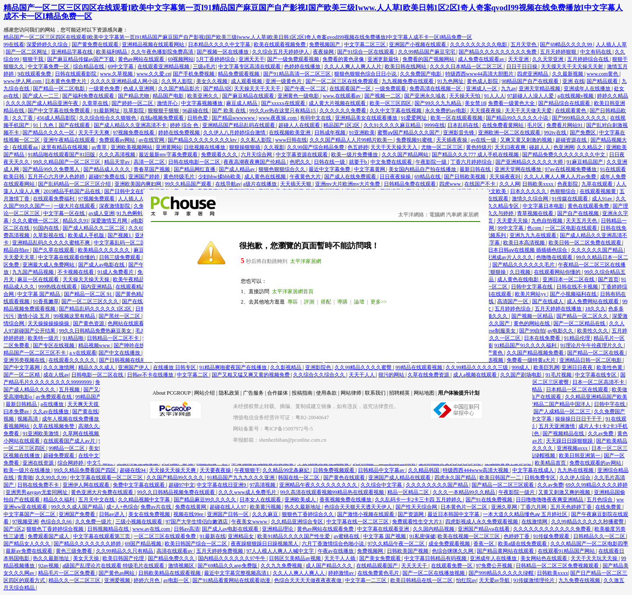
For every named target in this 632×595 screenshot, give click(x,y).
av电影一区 (176, 580)
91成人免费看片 (116, 272)
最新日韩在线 (476, 169)
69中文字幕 (121, 66)
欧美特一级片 (44, 338)
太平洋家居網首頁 (292, 291)
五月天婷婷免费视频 (220, 551)
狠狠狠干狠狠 (164, 111)
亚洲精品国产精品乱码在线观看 (239, 125)
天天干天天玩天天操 (595, 558)
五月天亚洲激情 (557, 426)
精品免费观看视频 (239, 74)
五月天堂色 (524, 44)
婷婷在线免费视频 (179, 133)
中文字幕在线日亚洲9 (222, 485)
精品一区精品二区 (408, 492)
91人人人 (494, 96)
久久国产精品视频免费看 (536, 353)
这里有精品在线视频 (65, 147)
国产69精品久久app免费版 (228, 566)
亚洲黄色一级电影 (299, 96)
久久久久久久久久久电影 (479, 44)
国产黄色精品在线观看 (142, 294)
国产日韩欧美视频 (465, 177)
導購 (342, 302)
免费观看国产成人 (49, 536)
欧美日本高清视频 (524, 243)
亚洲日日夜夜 (578, 367)
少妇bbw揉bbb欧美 (220, 177)
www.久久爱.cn (154, 74)
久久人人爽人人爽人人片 (353, 66)
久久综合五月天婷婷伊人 (281, 52)
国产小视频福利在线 (574, 294)
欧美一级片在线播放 (27, 470)
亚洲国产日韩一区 (228, 514)
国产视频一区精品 (532, 316)
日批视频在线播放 (205, 147)
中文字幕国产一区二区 (30, 514)
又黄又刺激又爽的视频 (564, 492)
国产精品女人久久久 (27, 544)
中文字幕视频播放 (202, 103)
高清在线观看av (175, 551)
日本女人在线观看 (260, 500)
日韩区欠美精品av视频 (295, 558)
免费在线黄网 (191, 507)
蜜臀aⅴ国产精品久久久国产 (409, 133)
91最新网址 (107, 111)
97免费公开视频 (495, 566)
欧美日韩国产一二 (500, 478)
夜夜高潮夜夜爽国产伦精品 (255, 162)
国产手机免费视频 (194, 74)
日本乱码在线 (463, 125)
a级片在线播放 (260, 184)
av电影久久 (561, 331)
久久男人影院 (177, 81)
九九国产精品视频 (33, 272)
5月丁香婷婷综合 (216, 59)
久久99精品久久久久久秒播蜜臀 (588, 522)
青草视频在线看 (536, 213)
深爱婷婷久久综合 (47, 44)
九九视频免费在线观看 (408, 81)
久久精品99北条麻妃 (286, 470)
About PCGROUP (172, 393)
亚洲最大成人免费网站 (49, 265)
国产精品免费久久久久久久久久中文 (564, 155)
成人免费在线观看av (481, 59)
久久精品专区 (504, 206)
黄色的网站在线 (532, 323)
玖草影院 (134, 111)
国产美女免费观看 (380, 558)
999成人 (521, 367)
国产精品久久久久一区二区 (490, 338)
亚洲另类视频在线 (24, 360)
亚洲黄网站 (169, 147)
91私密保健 (422, 536)
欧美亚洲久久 (203, 96)
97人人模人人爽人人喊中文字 (280, 551)
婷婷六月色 (147, 580)
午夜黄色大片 (306, 177)
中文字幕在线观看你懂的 (67, 257)
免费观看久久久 (220, 155)
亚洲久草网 (504, 507)
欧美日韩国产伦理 (123, 558)
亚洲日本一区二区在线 (569, 279)
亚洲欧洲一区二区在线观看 (510, 133)
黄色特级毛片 (179, 177)
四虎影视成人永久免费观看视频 (482, 522)
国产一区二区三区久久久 (90, 301)
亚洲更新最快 (383, 59)
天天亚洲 (519, 59)
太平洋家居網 (305, 261)
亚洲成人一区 (482, 88)
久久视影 (274, 147)
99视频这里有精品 (75, 316)
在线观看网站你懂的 (558, 272)
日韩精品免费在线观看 (410, 184)
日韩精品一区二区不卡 (113, 338)
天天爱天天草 (19, 257)
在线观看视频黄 (598, 191)
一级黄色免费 (105, 88)
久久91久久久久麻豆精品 (393, 125)
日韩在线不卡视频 (577, 287)
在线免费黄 (608, 507)
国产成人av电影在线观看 (231, 529)
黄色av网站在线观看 (142, 59)
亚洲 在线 (573, 81)
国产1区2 (13, 529)
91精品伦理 (577, 338)
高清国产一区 (513, 301)
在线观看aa (25, 147)
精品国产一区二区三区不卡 (35, 353)
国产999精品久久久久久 (580, 118)
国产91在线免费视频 (490, 500)
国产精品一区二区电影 (59, 88)
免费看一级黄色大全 (512, 103)
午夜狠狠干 (247, 470)
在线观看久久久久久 (72, 360)
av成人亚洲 (101, 213)
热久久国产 (497, 323)
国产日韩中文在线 (125, 191)
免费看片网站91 (565, 125)
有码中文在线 (316, 118)
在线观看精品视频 (136, 287)
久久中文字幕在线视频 (396, 111)
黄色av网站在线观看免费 (326, 529)
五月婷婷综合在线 (588, 59)
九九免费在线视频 (580, 580)
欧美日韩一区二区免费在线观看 (585, 243)
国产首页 (608, 279)
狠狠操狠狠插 (245, 147)
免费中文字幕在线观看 (139, 485)
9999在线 (434, 125)
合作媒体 (277, 393)
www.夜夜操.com (278, 118)
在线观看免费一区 (452, 566)
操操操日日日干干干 (579, 419)
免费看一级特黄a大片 (532, 360)
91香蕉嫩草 (46, 301)
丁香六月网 (534, 507)
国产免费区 (583, 133)
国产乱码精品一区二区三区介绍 (75, 184)
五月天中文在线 (97, 500)
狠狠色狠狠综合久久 (282, 169)
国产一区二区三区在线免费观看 (343, 81)
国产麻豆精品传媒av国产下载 (81, 59)
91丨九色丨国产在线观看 (62, 125)
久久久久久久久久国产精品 (437, 485)
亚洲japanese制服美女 (492, 331)
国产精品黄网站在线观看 (506, 551)
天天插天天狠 (296, 184)
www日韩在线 (291, 140)
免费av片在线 (156, 507)
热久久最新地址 (303, 507)
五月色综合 (600, 500)
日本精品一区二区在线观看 (578, 389)
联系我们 (375, 393)
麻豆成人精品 (242, 103)
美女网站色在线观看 (544, 558)
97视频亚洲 (25, 522)
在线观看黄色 (571, 111)
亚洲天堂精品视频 (540, 88)
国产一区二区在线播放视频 (434, 573)
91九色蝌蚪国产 (135, 213)
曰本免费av (16, 411)
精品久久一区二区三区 (75, 580)
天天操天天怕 (465, 96)
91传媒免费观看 (552, 536)
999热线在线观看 (58, 287)
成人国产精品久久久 (330, 566)
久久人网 (509, 184)
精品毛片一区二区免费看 (67, 573)
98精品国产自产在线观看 (530, 81)
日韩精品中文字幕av (381, 470)
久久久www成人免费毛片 (248, 492)
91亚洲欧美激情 (41, 433)
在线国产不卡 (480, 184)
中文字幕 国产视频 (385, 536)
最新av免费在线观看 (29, 551)
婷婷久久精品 (612, 96)
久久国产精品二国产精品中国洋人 (552, 404)
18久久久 (595, 309)
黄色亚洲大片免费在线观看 (102, 492)
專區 (292, 302)
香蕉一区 (484, 544)
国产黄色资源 (89, 323)
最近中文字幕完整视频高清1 (237, 573)
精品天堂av (117, 162)
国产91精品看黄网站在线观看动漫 (231, 580)
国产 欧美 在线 (229, 111)
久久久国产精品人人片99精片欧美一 (352, 140)
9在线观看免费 (34, 74)
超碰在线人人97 (228, 507)
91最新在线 (213, 536)
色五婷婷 (358, 147)
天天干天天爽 (94, 133)
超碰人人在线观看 (299, 125)
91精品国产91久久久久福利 (526, 345)
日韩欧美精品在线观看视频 (170, 573)
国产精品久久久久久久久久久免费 (498, 52)
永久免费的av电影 (446, 111)
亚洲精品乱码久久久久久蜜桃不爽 (51, 243)
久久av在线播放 (51, 411)
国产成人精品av (237, 169)
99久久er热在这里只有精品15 (283, 111)
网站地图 (424, 393)
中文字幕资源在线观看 (302, 155)
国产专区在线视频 (54, 345)
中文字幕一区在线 (64, 213)
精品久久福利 (59, 500)
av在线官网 (152, 140)
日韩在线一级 (330, 162)
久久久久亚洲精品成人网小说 (124, 81)
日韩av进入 (112, 514)
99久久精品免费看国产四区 (85, 470)
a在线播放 (53, 404)
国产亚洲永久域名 (425, 96)
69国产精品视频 (144, 544)
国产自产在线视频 (578, 213)
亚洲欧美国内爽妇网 (139, 184)
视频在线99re (188, 514)
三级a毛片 (204, 66)
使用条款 (326, 393)
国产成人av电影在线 (102, 265)
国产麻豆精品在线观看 (248, 96)
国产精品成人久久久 (107, 169)
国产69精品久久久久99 (566, 44)
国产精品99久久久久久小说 (517, 118)
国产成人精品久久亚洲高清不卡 (131, 125)
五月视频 (70, 389)
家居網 (471, 215)
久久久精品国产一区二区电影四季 (589, 544)
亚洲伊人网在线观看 (87, 485)
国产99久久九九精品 (439, 103)
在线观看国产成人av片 (69, 441)
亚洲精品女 (241, 536)
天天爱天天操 (513, 221)
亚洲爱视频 (117, 580)
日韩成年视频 (330, 133)
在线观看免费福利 (54, 199)
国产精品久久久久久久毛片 (524, 265)
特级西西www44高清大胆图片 (480, 74)
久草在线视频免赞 (54, 426)
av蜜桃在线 (347, 536)
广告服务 (253, 393)
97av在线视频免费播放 (571, 169)
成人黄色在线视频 (265, 177)
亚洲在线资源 (38, 463)
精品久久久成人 (97, 367)
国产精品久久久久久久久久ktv (203, 140)
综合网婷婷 (71, 463)
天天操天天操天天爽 (173, 470)
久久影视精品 (286, 367)
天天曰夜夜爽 (511, 147)
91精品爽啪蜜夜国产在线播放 (233, 367)
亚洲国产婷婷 (144, 177)
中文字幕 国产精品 (39, 294)
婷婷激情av (341, 573)
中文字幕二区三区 (365, 44)
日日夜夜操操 (396, 177)
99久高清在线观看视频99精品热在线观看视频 (332, 492)
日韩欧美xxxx (538, 184)
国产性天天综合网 (417, 507)
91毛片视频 (559, 375)
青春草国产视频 (152, 169)
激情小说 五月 (34, 316)
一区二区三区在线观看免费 (165, 536)
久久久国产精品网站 (406, 155)
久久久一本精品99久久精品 (464, 492)
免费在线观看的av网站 (595, 463)
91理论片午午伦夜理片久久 (592, 345)
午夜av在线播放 (336, 551)
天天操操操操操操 (49, 323)
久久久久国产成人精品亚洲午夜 (43, 103)
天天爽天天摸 (83, 404)
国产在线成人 (548, 301)
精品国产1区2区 (342, 125)
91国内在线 (46, 228)
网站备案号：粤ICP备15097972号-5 (273, 429)
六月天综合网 (257, 155)
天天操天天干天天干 (258, 88)
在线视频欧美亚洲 (290, 133)
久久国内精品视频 (434, 529)
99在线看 (13, 44)
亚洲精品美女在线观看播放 (367, 118)
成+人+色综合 (122, 507)
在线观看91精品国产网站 (567, 551)
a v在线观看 (82, 353)
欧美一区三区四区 (391, 103)
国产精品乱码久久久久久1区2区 (96, 309)
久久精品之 (590, 147)
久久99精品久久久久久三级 (477, 367)
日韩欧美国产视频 (408, 551)
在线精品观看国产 (377, 566)
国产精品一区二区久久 (583, 316)
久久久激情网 (59, 367)
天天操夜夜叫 (505, 177)
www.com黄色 (603, 74)
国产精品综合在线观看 (564, 103)
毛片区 (535, 125)
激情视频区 (181, 566)
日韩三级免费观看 (120, 257)
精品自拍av (16, 250)
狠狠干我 (33, 59)
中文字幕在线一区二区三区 (358, 522)
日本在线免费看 (543, 338)
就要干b (358, 162)
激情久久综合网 (530, 199)
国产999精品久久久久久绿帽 (502, 573)
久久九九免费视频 (282, 566)
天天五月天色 (582, 221)
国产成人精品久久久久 (30, 389)
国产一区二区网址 (27, 52)
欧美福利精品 (112, 52)
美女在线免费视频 (149, 514)
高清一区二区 (150, 162)
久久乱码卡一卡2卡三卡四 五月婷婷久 (419, 500)
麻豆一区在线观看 (38, 279)
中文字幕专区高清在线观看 (250, 66)
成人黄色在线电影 (518, 279)
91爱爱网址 (414, 118)
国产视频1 (120, 235)
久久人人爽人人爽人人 (299, 573)
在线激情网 (535, 522)
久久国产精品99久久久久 (176, 478)
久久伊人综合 (575, 478)
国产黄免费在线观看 (96, 44)
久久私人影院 (256, 140)
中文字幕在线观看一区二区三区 (107, 478)
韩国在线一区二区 (299, 478)
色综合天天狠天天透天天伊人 (358, 507)
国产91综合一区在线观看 (366, 52)
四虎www (450, 184)
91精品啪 (74, 338)
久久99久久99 (51, 478)
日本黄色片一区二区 (464, 507)
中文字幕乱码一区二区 (120, 243)
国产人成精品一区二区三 (562, 411)
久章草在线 (95, 103)
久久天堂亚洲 (548, 59)
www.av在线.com (151, 529)
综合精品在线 (89, 66)
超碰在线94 (133, 470)
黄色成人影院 (483, 81)
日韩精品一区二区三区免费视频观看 (558, 566)
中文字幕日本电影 (544, 206)
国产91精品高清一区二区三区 (297, 74)
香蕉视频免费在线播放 (346, 500)
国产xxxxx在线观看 (283, 103)
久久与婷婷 (501, 213)
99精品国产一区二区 (99, 397)
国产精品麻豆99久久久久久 (205, 500)
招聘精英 (399, 393)
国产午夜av (141, 265)
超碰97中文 (182, 485)
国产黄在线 (85, 411)
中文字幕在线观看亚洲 (383, 529)
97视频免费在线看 (134, 133)
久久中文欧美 (491, 191)
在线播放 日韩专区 (175, 367)
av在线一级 (484, 140)
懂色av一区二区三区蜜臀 (541, 382)
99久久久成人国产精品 (77, 507)
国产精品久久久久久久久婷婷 (88, 544)
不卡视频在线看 (76, 272)
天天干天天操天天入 (394, 147)
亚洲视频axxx (573, 448)
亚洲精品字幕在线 (72, 52)
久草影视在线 (49, 235)
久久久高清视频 (118, 155)
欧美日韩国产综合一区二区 (196, 544)
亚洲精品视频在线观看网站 (153, 44)
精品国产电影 (169, 96)
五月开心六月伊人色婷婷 (57, 177)
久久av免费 (601, 433)
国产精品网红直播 (195, 169)
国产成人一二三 (41, 96)
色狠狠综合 (563, 191)
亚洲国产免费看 (77, 514)
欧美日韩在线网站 (406, 66)
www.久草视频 (117, 74)
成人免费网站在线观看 (593, 301)
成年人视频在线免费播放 (71, 419)
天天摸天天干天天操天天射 (572, 66)
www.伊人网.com (23, 81)
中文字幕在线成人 (533, 470)
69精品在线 (428, 177)
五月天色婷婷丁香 (571, 507)
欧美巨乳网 (546, 367)
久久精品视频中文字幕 (144, 500)
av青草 (100, 147)
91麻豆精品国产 (585, 162)
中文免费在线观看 (391, 162)
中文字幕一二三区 (366, 580)
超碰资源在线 (571, 140)
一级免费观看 (391, 88)
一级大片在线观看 (75, 206)
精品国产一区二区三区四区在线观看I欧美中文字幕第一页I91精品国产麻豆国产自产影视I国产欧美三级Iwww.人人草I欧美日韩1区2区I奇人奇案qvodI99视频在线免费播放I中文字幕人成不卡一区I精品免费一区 (237, 37)
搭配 (326, 302)
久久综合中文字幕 (382, 485)
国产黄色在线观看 (344, 478)
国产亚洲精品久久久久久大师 (529, 162)
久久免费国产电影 (421, 74)
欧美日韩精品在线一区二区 (422, 580)
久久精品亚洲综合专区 (297, 522)
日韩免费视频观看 (334, 470)
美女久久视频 (212, 81)
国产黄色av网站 (117, 573)
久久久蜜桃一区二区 (36, 221)
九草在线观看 (597, 184)
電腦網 (437, 215)
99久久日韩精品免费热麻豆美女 (96, 331)
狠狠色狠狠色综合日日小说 (366, 74)
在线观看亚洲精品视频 (164, 66)
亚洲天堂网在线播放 (519, 169)
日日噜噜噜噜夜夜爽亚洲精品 (550, 500)
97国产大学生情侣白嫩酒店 (197, 522)
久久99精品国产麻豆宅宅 (427, 52)
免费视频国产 (325, 44)
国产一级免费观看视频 (293, 59)
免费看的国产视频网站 (429, 59)
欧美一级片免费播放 (355, 155)
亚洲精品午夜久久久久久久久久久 (318, 485)
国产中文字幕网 (22, 367)
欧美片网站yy (531, 294)
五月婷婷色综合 (513, 309)
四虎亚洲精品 (533, 74)
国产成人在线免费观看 (350, 177)
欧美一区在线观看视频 (457, 118)
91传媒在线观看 (570, 199)
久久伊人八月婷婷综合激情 (235, 133)
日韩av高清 (186, 529)
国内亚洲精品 (97, 287)
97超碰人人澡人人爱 (531, 96)
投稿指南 (302, 393)
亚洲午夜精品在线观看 (69, 140)
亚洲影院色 (318, 367)
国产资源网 (411, 514)
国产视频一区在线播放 (223, 52)
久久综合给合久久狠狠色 (108, 118)
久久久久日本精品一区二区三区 (467, 66)
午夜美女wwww (249, 522)
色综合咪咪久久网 (453, 551)
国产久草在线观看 (54, 250)
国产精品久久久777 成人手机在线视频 (476, 155)
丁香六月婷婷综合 (471, 162)
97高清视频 (263, 485)
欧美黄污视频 (266, 507)
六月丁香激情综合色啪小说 (333, 544)
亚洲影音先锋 (459, 133)
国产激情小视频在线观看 (366, 514)
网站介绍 (204, 393)
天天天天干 (414, 566)
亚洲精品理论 (278, 529)
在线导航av (228, 184)
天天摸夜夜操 (486, 111)
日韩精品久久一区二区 (599, 536)
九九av (508, 88)
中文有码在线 (596, 52)
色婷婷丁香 (517, 536)
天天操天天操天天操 (87, 279)
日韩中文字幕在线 (532, 287)
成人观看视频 (247, 81)
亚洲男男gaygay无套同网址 (37, 492)
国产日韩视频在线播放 (125, 360)
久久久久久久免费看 (343, 111)
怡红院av (466, 580)
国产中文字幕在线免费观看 (59, 111)
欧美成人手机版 (86, 235)
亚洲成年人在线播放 (588, 88)
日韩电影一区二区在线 (97, 375)
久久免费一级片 (94, 522)
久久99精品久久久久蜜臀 (364, 367)
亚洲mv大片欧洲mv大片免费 (348, 184)
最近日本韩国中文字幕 (454, 514)
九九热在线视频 (576, 470)
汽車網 (454, 215)
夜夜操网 (324, 52)
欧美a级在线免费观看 (523, 544)
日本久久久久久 (529, 191)
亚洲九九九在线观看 (534, 235)
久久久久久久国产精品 (597, 250)
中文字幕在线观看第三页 (102, 536)
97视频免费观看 (97, 199)
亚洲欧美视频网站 (132, 147)
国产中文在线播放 (120, 353)
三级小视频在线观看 (139, 522)
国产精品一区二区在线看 (596, 353)
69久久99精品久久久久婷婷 (596, 485)
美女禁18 (475, 103)
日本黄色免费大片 (66, 81)
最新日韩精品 (22, 404)
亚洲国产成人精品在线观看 (400, 478)
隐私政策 (229, 393)
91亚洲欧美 (362, 133)
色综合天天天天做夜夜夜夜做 (308, 580)
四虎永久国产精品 (455, 478)
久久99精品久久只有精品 (125, 551)
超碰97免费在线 (107, 177)
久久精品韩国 (424, 470)
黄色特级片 (479, 147)
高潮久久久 (91, 426)
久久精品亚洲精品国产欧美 (596, 397)
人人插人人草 (611, 44)
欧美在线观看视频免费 (280, 44)
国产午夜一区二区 (305, 88)
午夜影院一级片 (517, 492)
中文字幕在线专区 (596, 375)
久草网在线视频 (81, 433)
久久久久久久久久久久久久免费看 (552, 529)
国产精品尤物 (134, 96)
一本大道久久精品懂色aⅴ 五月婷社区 (525, 514)
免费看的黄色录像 (343, 59)
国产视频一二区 (383, 96)
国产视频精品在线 (564, 433)
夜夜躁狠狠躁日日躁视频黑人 (265, 544)
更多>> (378, 302)
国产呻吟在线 (130, 345)
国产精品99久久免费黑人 (51, 169)
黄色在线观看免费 (589, 206)
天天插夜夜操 (452, 140)
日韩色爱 (198, 118)
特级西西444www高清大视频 (476, 470)
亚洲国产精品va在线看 (484, 529)
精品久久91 (76, 221)
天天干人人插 (340, 558)
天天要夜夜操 (216, 470)
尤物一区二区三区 (442, 147)
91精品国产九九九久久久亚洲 (241, 478)
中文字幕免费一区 (49, 66)
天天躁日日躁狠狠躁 (570, 441)
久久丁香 (23, 118)
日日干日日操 (522, 66)
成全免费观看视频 (449, 544)
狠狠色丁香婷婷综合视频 (55, 529)
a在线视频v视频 (576, 96)
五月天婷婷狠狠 (559, 52)
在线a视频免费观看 (162, 118)
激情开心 (168, 103)
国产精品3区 (217, 88)
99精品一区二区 (67, 448)
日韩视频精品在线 (108, 529)
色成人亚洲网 (139, 88)
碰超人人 (540, 147)
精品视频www (95, 345)
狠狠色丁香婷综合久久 (308, 514)
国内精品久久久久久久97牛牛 (232, 558)
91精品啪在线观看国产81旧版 (62, 155)
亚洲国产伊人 (134, 367)
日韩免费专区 (540, 478)
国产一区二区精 (22, 375)
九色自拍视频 (547, 221)
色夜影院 (568, 184)
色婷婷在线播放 (303, 66)
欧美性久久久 (593, 331)
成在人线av (56, 375)
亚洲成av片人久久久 (509, 257)
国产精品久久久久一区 (49, 133)
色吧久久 (301, 162)
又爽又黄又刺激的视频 (526, 140)
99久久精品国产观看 (189, 184)
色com (535, 228)
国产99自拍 (532, 331)
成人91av (602, 199)
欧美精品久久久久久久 (104, 250)
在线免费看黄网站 (503, 125)
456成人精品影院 (57, 118)
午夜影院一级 (431, 162)
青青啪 (25, 478)
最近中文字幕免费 (330, 169)
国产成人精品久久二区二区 (94, 228)
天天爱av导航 (495, 580)
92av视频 (49, 566)
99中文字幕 (511, 228)
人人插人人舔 (134, 199)
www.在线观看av (342, 96)
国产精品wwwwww (234, 118)
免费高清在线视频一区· (436, 88)
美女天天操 (86, 558)
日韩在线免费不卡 (38, 485)
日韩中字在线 (610, 404)
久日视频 (521, 272)
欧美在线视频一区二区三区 (469, 536)
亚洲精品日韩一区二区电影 (591, 360)
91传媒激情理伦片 (534, 580)
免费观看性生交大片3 (417, 522)
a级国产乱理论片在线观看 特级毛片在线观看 (114, 566)
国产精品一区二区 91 (88, 294)
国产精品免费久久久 (172, 558)
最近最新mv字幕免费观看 (168, 155)
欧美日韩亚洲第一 (580, 456)
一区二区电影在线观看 (571, 228)
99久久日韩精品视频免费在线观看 (176, 492)
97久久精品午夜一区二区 (396, 544)
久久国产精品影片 (179, 88)
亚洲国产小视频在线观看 (418, 44)
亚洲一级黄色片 (284, 81)
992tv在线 (555, 133)
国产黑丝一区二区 (120, 316)
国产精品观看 (603, 81)
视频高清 (28, 419)
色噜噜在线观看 (555, 257)
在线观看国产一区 (350, 88)
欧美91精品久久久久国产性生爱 (294, 536)
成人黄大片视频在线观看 (338, 103)
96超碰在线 (196, 111)
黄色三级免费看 (74, 551)
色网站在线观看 (126, 323)
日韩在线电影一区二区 (194, 162)
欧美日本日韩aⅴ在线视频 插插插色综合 (523, 250)
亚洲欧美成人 (300, 500)
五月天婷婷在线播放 (559, 309)
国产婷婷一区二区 (133, 103)
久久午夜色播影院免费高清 (163, 52)
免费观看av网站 (117, 140)
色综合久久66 (57, 522)
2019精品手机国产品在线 (72, 191)
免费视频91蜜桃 (415, 140)
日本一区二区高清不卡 (599, 382)
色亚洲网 (563, 147)
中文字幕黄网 (370, 169)
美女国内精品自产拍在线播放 (423, 169)
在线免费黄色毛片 (378, 573)
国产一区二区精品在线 (579, 323)
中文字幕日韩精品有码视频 (436, 558)
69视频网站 (181, 59)
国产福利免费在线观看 (88, 96)
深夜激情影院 (115, 206)
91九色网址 (451, 81)
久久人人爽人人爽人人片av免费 (560, 177)
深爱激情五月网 (109, 221)
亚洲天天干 (252, 59)
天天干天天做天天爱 (529, 111)
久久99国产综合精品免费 (316, 147)
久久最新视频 (568, 74)
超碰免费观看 (59, 456)
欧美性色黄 (610, 367)
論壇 (359, 302)
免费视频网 (370, 551)
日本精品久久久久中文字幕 (220, 44)
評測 (309, 302)
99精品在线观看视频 (420, 367)
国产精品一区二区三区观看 (503, 485)
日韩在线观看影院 (76, 74)
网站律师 (351, 393)
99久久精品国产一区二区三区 (67, 162)
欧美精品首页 (551, 463)
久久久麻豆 (265, 514)
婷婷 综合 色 (185, 125)
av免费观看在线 (54, 397)
